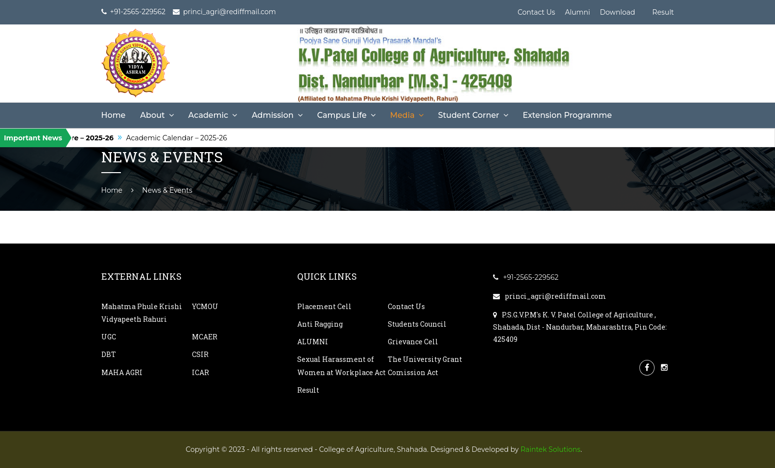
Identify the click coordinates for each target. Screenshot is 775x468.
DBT (108, 354)
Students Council (417, 324)
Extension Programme (567, 115)
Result (663, 12)
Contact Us (536, 12)
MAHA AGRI (121, 372)
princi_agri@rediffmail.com (549, 296)
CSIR (200, 354)
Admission (272, 115)
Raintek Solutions (550, 449)
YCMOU (205, 306)
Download (617, 12)
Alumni (577, 12)
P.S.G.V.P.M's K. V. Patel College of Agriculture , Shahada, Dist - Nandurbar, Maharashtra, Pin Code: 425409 (580, 327)
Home (113, 115)
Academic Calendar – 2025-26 (183, 138)
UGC (108, 336)
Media (402, 115)
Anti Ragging (320, 324)
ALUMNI (312, 341)
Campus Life (342, 115)
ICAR (200, 372)
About (152, 115)
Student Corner (468, 115)
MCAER (204, 336)
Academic (208, 115)
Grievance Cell (413, 341)
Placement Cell (324, 306)
